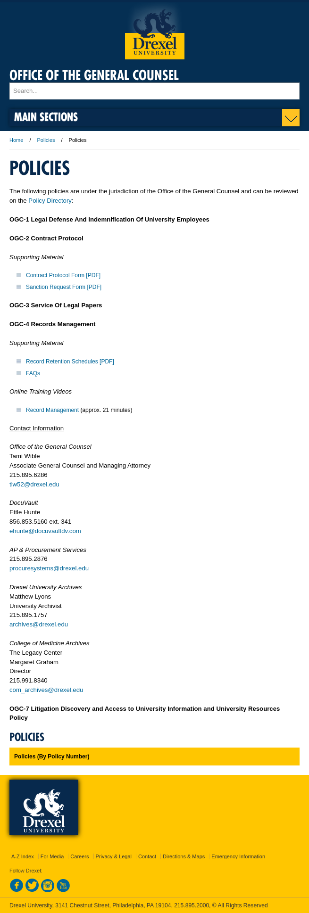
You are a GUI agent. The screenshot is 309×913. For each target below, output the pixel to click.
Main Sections (46, 116)
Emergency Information (238, 856)
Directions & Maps (184, 856)
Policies (46, 140)
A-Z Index (22, 856)
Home (16, 140)
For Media (52, 856)
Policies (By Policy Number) (51, 756)
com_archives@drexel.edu (46, 689)
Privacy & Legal (114, 856)
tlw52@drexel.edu (34, 484)
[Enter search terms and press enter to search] (154, 90)
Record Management (52, 410)
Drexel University (154, 30)
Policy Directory (50, 200)
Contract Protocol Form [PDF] (63, 275)
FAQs (33, 373)
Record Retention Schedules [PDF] (70, 361)
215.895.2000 (191, 905)
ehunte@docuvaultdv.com (45, 531)
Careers (79, 856)
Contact (147, 856)
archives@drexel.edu (38, 624)
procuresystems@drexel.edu (49, 568)
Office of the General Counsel (94, 75)
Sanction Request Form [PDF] (63, 287)
